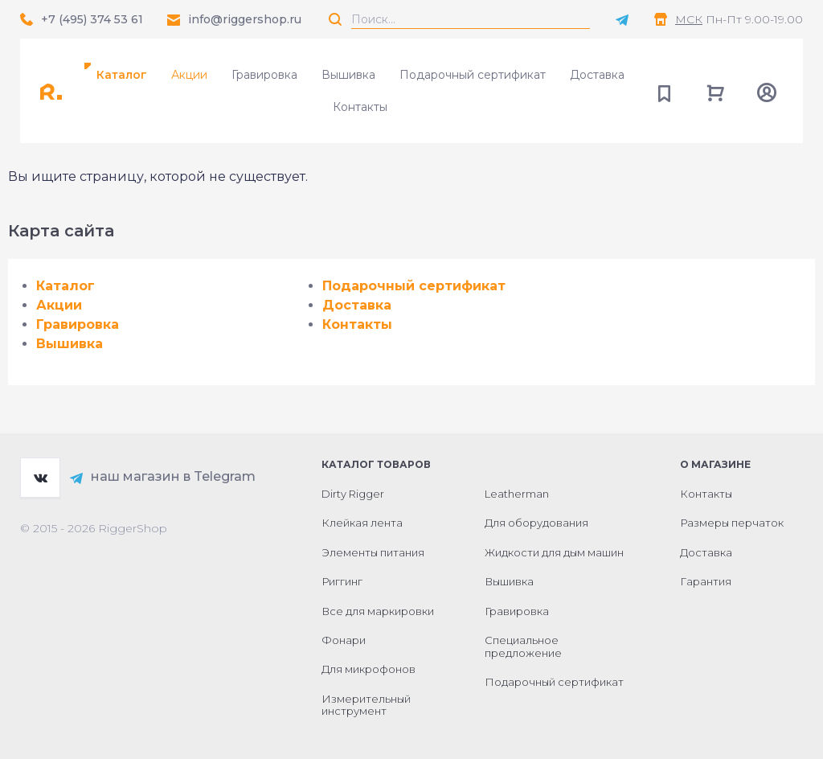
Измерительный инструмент (366, 705)
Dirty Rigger (352, 493)
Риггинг (341, 581)
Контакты (360, 107)
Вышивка (348, 75)
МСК (688, 19)
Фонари (343, 640)
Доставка (597, 75)
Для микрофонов (368, 669)
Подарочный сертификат (472, 75)
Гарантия (705, 581)
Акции (189, 75)
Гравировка (264, 75)
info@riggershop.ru (244, 19)
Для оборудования (536, 522)
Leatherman (517, 493)
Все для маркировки (377, 611)
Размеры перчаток (732, 522)
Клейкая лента (362, 522)
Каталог (121, 75)
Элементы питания (372, 552)
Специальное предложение (523, 646)
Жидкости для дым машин (554, 552)
